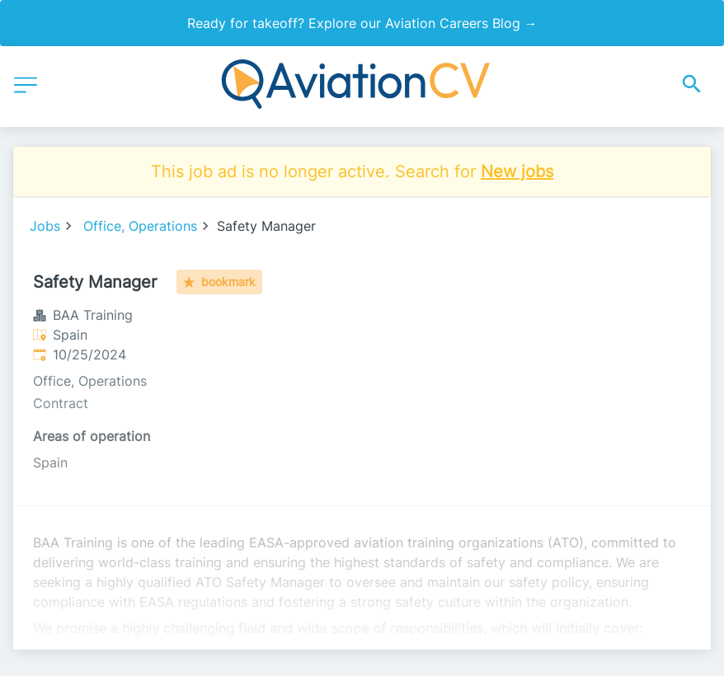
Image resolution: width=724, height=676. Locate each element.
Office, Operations (140, 226)
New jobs (517, 171)
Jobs (45, 226)
